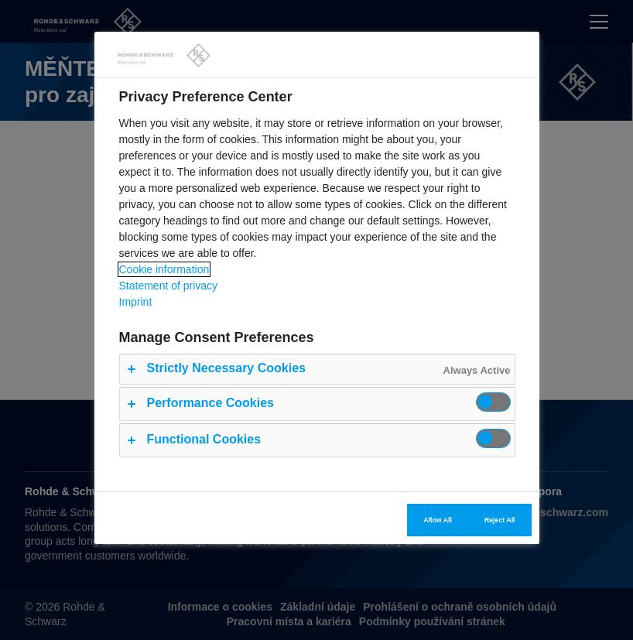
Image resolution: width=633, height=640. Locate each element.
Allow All (437, 520)
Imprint (135, 302)
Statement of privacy (168, 285)
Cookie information (164, 269)
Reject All (499, 520)
